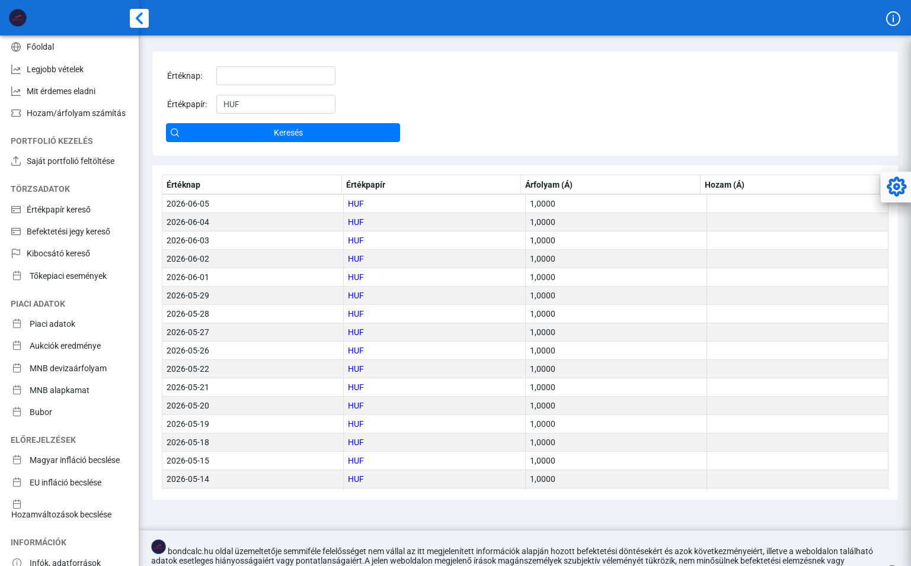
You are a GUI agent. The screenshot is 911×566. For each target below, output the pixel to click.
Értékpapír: (187, 104)
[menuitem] (69, 46)
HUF (356, 203)
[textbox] (275, 75)
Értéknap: (184, 76)
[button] (283, 132)
